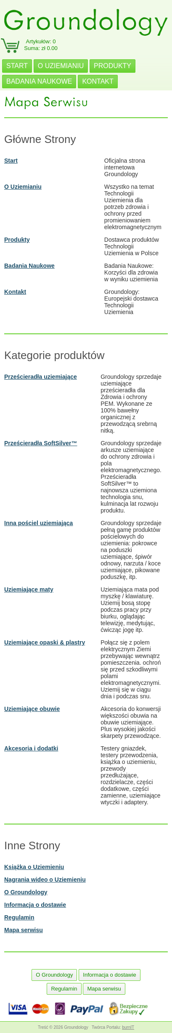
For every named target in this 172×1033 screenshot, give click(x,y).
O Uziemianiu (23, 186)
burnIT (128, 1027)
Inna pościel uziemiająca (38, 523)
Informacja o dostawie (35, 904)
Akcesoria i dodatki (31, 748)
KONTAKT (97, 81)
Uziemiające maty (28, 589)
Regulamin (19, 917)
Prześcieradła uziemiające (40, 376)
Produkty (17, 239)
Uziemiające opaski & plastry (44, 642)
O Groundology (26, 892)
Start (11, 160)
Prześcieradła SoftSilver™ (40, 443)
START (17, 65)
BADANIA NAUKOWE (39, 81)
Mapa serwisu (23, 930)
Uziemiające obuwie (32, 708)
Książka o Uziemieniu (34, 867)
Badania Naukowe (29, 265)
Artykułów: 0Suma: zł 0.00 (41, 44)
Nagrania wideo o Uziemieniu (45, 879)
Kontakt (15, 291)
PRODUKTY (112, 65)
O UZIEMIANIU (61, 65)
